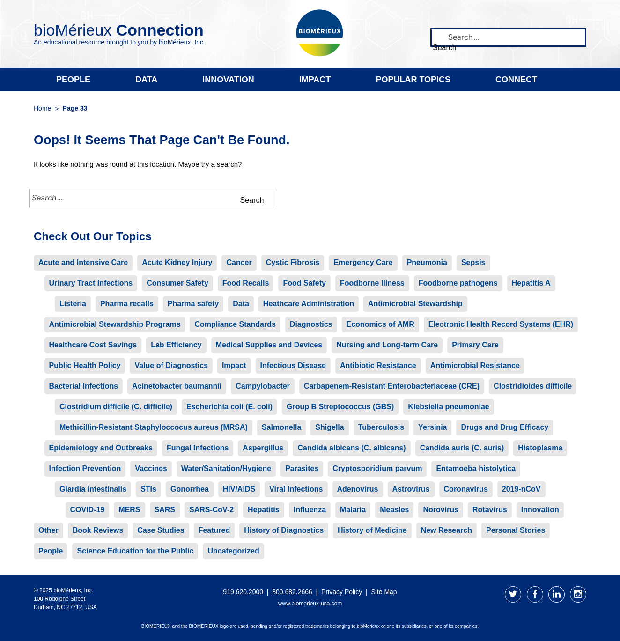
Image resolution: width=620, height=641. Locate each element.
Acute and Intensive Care (83, 262)
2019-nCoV (521, 489)
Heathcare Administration (308, 304)
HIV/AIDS (239, 489)
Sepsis (473, 262)
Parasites (301, 468)
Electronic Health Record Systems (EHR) (500, 324)
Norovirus (440, 510)
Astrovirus (411, 489)
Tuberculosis (381, 427)
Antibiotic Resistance (378, 365)
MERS (129, 510)
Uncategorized (233, 551)
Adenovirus (357, 489)
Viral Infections (296, 489)
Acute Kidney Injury (177, 262)
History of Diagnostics (284, 530)
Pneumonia (427, 262)
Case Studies (160, 530)
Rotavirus (489, 510)
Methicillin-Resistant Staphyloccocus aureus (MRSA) (153, 427)
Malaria (353, 510)
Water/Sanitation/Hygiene (226, 468)
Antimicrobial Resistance (475, 365)
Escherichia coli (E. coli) (229, 407)
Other (48, 530)
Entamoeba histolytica (476, 468)
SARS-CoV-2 (211, 510)
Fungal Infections (198, 448)
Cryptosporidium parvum (377, 468)
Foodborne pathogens (458, 283)
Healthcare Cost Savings (93, 345)
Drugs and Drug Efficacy (504, 427)
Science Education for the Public (135, 551)
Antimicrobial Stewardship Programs (115, 324)
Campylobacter (263, 386)
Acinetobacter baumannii (176, 386)
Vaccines (151, 468)
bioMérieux (119, 30)
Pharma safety (193, 304)
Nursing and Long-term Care (387, 345)
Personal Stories (515, 530)
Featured (214, 530)
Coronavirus (466, 489)
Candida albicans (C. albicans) (351, 448)
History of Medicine (372, 530)
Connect (516, 79)
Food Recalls (245, 283)
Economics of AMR (380, 324)
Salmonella (281, 427)
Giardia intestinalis (92, 489)
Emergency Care (362, 262)
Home (42, 108)
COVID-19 (87, 510)
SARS (165, 510)
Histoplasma (540, 448)
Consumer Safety (177, 283)
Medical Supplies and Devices (269, 345)
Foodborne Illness (372, 283)
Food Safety (304, 283)
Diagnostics (311, 324)
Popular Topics (413, 79)
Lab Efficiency (176, 345)
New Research (446, 530)
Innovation (228, 79)
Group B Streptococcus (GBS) (340, 407)
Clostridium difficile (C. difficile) (115, 407)
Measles (394, 510)
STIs (148, 489)
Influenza (310, 510)
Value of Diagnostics (170, 365)
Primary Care (475, 345)
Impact (315, 79)
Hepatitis (264, 510)
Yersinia (432, 427)
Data (146, 79)
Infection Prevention (85, 468)
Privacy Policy (341, 592)
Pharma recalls (127, 304)
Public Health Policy (85, 365)
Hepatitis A (531, 283)
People (73, 79)
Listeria (72, 304)
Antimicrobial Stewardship (415, 304)
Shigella (329, 427)
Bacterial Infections (83, 386)
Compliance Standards (234, 324)
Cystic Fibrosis (293, 262)
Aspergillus (263, 448)
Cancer (238, 262)
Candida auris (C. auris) (462, 448)
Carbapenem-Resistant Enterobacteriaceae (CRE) (392, 386)
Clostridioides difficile (533, 386)
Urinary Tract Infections (91, 283)
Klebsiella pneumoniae (448, 407)
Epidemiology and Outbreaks (101, 448)
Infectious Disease (293, 365)
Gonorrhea (189, 489)
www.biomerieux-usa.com (310, 603)
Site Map (384, 592)
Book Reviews (98, 530)
